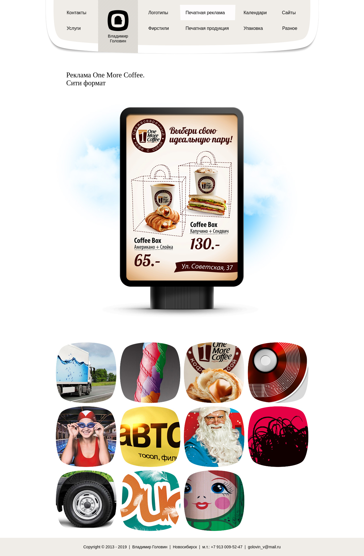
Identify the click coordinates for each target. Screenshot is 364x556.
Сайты (289, 12)
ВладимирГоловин (118, 38)
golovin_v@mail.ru (264, 547)
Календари (255, 12)
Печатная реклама (205, 12)
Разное (289, 28)
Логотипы (158, 12)
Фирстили (158, 28)
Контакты (76, 12)
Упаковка (253, 28)
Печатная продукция (207, 28)
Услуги (74, 28)
